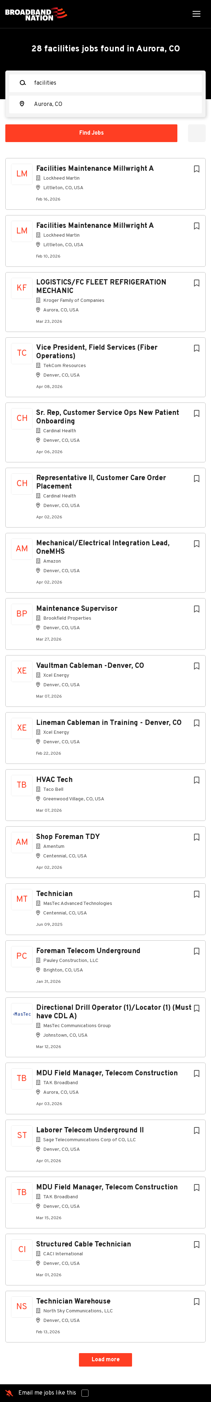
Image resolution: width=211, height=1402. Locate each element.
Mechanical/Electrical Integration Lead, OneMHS (103, 547)
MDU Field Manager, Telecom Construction (107, 1073)
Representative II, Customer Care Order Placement (101, 482)
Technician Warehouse (73, 1301)
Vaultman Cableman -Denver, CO (90, 666)
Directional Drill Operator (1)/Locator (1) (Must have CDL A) (114, 1012)
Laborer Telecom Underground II (90, 1130)
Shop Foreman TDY (68, 837)
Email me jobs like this (47, 1393)
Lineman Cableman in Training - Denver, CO (109, 723)
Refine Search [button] (197, 133)
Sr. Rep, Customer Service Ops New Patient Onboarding (107, 417)
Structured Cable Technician (83, 1244)
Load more (106, 1359)
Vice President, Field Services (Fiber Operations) (97, 352)
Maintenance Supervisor (77, 609)
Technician (54, 894)
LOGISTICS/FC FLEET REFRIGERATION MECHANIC (101, 286)
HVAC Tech (54, 780)
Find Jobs (91, 133)
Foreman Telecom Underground (88, 951)
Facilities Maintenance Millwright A (95, 169)
